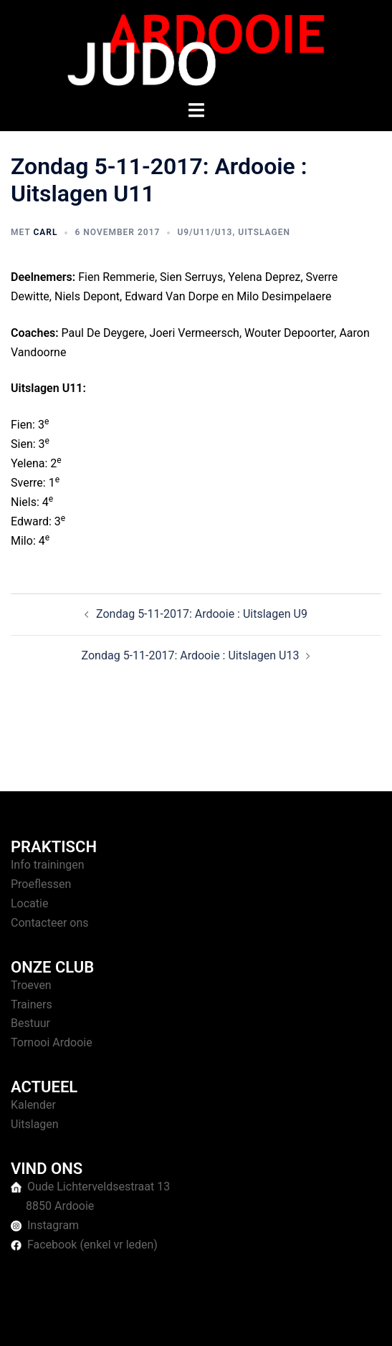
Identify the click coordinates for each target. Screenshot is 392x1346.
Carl (45, 232)
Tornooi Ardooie (51, 1042)
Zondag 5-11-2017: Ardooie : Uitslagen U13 (191, 655)
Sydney (325, 1320)
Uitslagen (264, 232)
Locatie (29, 903)
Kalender (33, 1105)
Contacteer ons (50, 923)
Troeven (31, 985)
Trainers (31, 1004)
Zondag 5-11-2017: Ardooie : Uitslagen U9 (201, 614)
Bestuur (30, 1023)
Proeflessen (41, 884)
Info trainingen (48, 865)
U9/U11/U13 (204, 232)
